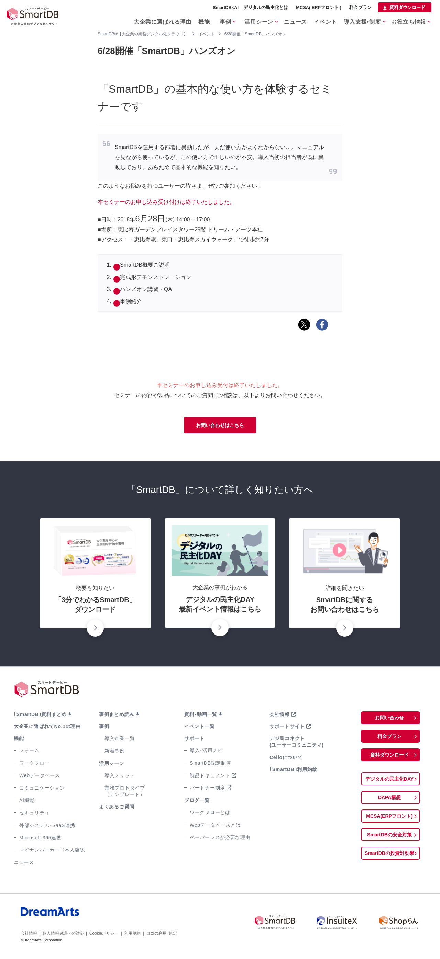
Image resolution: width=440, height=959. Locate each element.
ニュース (292, 20)
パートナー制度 (207, 789)
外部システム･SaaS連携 (47, 826)
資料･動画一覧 (200, 715)
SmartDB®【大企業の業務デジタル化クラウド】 (143, 34)
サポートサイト (287, 727)
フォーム (29, 751)
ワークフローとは (210, 813)
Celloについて (286, 758)
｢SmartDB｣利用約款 (293, 770)
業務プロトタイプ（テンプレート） (124, 792)
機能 (193, 20)
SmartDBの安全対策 (389, 840)
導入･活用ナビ (206, 751)
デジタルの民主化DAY (389, 782)
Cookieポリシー (104, 934)
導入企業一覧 (119, 739)
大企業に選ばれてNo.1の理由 (47, 727)
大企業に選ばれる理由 (151, 20)
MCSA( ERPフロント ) (318, 7)
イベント (324, 20)
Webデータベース (39, 777)
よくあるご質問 (116, 808)
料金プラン (360, 7)
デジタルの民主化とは (265, 7)
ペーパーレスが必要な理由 (220, 838)
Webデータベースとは (215, 826)
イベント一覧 (199, 727)
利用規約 (132, 934)
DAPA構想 (389, 802)
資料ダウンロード (407, 7)
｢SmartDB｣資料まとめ (40, 715)
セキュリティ (34, 814)
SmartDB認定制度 (210, 764)
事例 (218, 20)
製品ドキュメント (210, 777)
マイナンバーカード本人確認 (52, 851)
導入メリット (119, 777)
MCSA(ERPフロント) (389, 821)
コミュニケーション (42, 789)
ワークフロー (34, 764)
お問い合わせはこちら (220, 425)
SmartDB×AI (226, 7)
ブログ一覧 (197, 801)
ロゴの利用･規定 (161, 934)
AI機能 (26, 801)
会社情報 (280, 715)
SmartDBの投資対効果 (389, 859)
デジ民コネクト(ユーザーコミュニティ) (297, 743)
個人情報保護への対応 (63, 934)
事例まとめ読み (116, 715)
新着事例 (114, 752)
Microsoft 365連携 (40, 839)
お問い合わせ (389, 719)
